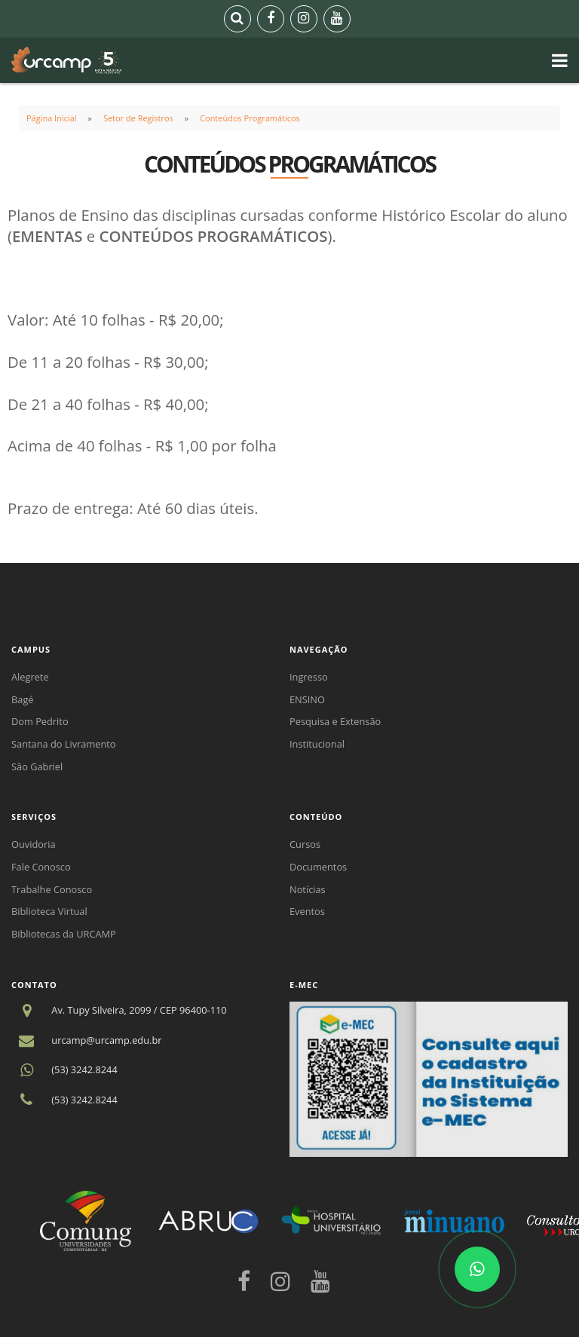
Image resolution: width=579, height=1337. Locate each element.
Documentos (318, 866)
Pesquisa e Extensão (335, 721)
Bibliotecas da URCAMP (63, 934)
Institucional (317, 744)
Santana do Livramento (63, 744)
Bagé (22, 699)
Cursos (305, 844)
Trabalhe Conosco (51, 889)
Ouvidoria (33, 844)
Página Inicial (51, 118)
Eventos (307, 911)
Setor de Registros (138, 118)
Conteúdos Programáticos (250, 118)
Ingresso (309, 677)
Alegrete (30, 677)
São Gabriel (37, 766)
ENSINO (307, 699)
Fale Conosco (41, 866)
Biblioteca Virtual (49, 911)
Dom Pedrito (40, 721)
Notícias (308, 889)
